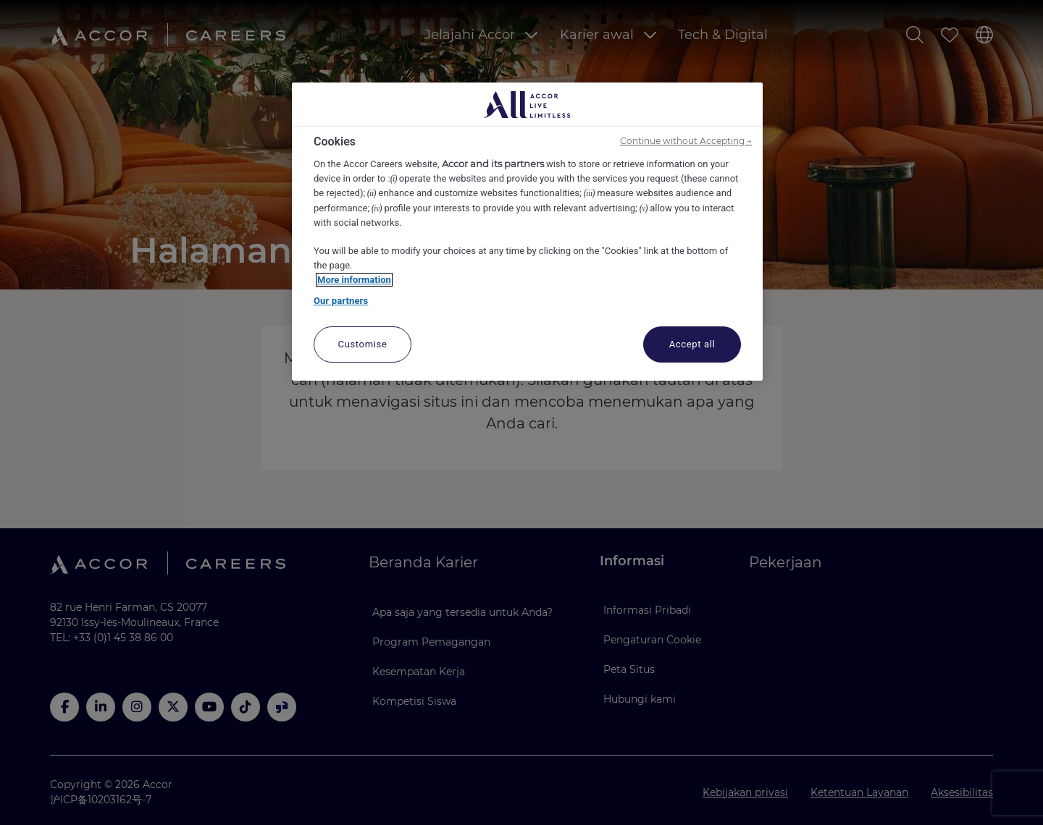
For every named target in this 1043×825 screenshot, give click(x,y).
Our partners (341, 300)
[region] (527, 231)
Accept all (692, 344)
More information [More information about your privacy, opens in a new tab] (354, 279)
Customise (363, 344)
